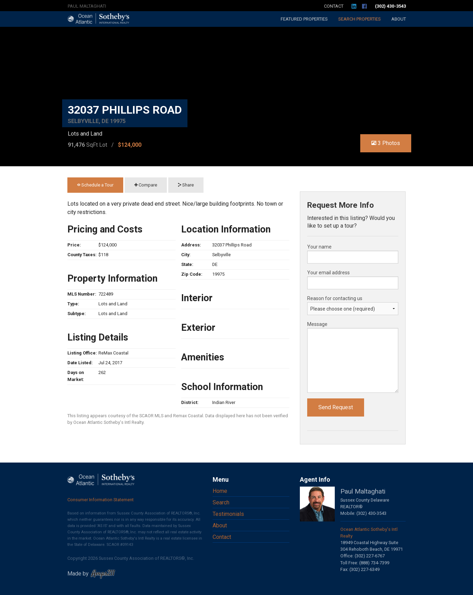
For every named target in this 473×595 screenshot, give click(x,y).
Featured (304, 19)
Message (317, 324)
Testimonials (228, 514)
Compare (145, 185)
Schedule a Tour (95, 185)
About (398, 19)
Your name (319, 247)
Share (186, 185)
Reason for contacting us (334, 298)
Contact (333, 6)
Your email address (328, 272)
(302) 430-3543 (390, 6)
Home (220, 491)
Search (359, 19)
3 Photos (385, 143)
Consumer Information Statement (100, 499)
